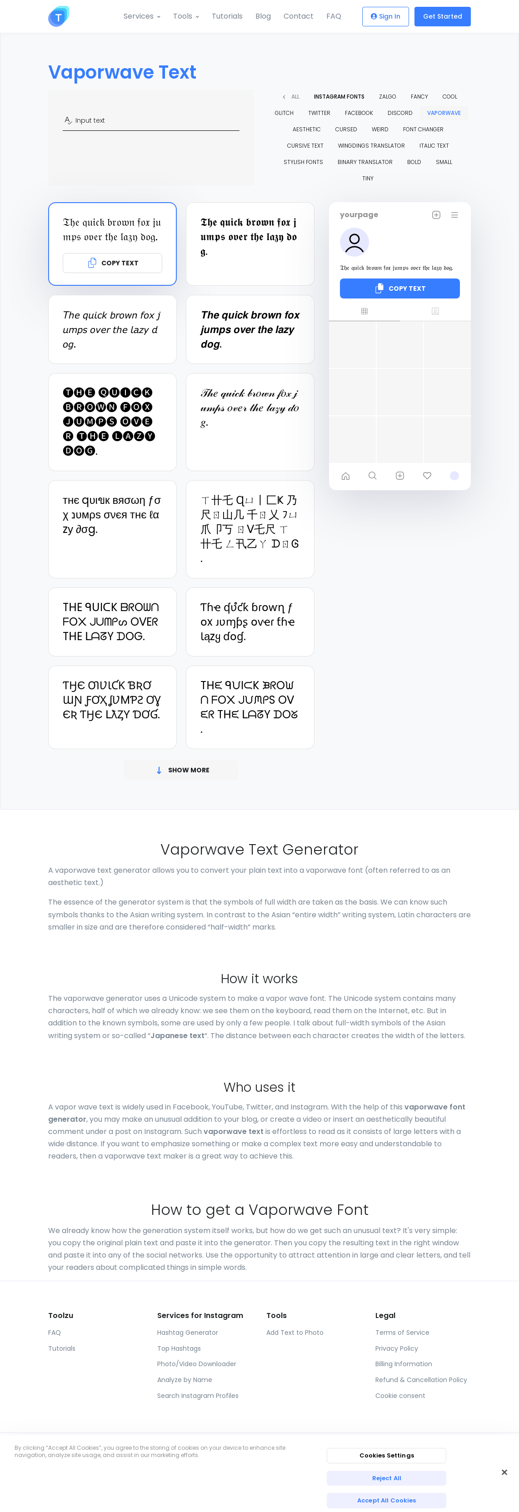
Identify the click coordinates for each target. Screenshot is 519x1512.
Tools (182, 16)
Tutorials (227, 16)
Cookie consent (400, 1395)
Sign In (385, 16)
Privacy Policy (396, 1348)
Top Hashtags (179, 1348)
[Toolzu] (58, 16)
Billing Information (403, 1363)
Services (139, 16)
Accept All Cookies (386, 1500)
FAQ (333, 16)
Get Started (442, 16)
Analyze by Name (184, 1379)
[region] (259, 1473)
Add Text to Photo (295, 1332)
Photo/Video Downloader (196, 1363)
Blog (263, 16)
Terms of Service (402, 1332)
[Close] (504, 1472)
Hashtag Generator (187, 1332)
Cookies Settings (386, 1455)
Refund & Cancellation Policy (421, 1379)
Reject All (386, 1478)
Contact (299, 16)
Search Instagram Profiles (198, 1395)
